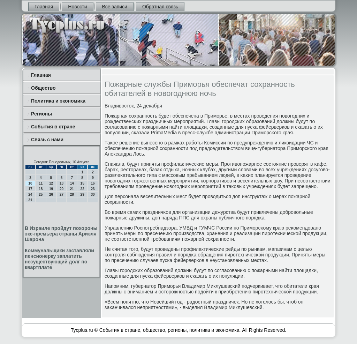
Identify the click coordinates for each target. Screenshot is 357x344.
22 (82, 189)
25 (41, 194)
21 (72, 189)
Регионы (41, 114)
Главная (44, 6)
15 (82, 183)
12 (51, 183)
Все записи (114, 6)
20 (61, 189)
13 (61, 183)
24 (30, 194)
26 (51, 194)
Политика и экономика (58, 101)
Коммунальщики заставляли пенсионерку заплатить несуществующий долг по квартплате (59, 259)
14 (72, 183)
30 (92, 194)
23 (92, 189)
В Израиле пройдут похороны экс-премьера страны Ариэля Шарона (61, 233)
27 (61, 194)
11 (41, 183)
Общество (43, 88)
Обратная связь (160, 6)
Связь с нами (47, 139)
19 (51, 189)
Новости (77, 6)
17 (30, 189)
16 (92, 183)
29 (82, 194)
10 (30, 183)
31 (30, 200)
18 (41, 189)
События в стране (53, 126)
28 (72, 194)
